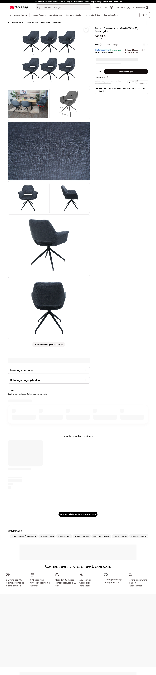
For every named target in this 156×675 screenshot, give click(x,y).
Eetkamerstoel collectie (48, 23)
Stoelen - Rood (120, 536)
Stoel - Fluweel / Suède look (23, 536)
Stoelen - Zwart (47, 536)
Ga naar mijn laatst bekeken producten (78, 514)
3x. (105, 77)
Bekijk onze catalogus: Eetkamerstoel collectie (27, 394)
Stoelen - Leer (64, 536)
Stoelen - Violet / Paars (141, 536)
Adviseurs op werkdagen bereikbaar (85, 583)
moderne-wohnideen (103, 83)
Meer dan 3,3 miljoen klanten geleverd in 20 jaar (65, 583)
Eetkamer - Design (101, 536)
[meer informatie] (137, 52)
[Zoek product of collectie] (38, 7)
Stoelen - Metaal (81, 536)
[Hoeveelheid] (98, 71)
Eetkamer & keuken (17, 23)
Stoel (60, 23)
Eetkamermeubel (32, 23)
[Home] (8, 23)
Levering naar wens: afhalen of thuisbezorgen (138, 583)
